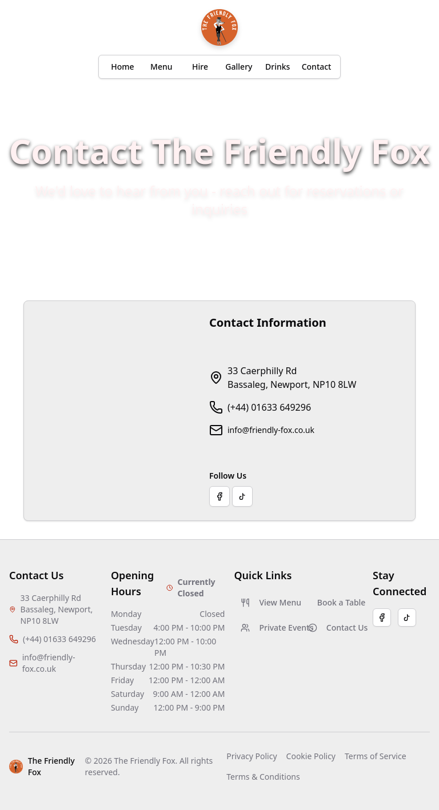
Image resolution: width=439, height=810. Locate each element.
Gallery (238, 66)
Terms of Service (375, 756)
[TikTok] (407, 617)
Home (122, 66)
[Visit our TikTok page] (242, 496)
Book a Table (340, 602)
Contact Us (336, 627)
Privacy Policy (251, 756)
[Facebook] (382, 617)
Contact (317, 66)
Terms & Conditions (263, 776)
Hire (200, 66)
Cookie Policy (311, 756)
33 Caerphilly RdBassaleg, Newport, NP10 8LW (292, 377)
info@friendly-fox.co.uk (271, 429)
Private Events (268, 627)
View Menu (268, 602)
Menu (161, 66)
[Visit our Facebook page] (219, 496)
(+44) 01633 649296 (269, 407)
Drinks (277, 66)
